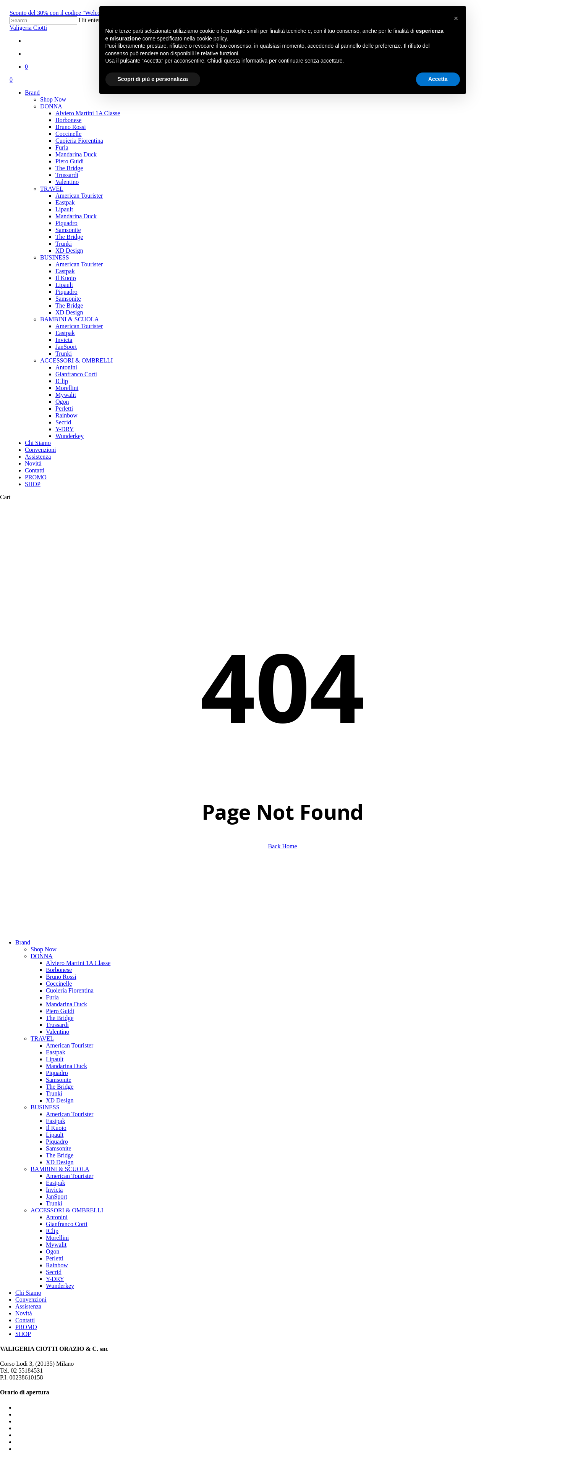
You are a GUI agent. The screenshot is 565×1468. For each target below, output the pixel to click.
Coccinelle (59, 983)
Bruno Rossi (61, 976)
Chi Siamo (28, 1292)
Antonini (57, 1217)
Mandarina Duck (66, 1004)
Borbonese (59, 970)
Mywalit (56, 1244)
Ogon (53, 1251)
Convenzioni (31, 1299)
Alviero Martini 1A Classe (78, 963)
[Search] (43, 20)
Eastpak (55, 1052)
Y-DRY (55, 1279)
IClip (52, 1231)
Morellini (57, 1237)
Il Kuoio (56, 1128)
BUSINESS (45, 1107)
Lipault (54, 1059)
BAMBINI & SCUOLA (60, 1169)
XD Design (59, 1100)
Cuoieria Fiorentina (70, 990)
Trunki (54, 1093)
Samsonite (58, 1079)
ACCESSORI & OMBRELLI (67, 1210)
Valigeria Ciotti (28, 27)
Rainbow (57, 1265)
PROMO (26, 1327)
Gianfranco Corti (66, 1224)
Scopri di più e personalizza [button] (153, 79)
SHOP (23, 1334)
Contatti (25, 1320)
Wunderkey (60, 1286)
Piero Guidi (60, 1011)
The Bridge (59, 1018)
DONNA (42, 956)
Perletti (54, 1258)
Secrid (54, 1272)
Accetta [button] (438, 79)
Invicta (54, 1189)
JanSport (56, 1196)
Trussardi (57, 1025)
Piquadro (57, 1073)
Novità (23, 1313)
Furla (52, 997)
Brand (22, 942)
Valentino (57, 1031)
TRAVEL (42, 1038)
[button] (456, 18)
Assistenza (28, 1306)
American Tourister (69, 1045)
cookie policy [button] (211, 38)
